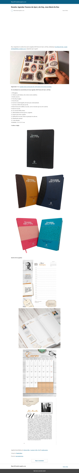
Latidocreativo (44, 450)
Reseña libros (19, 453)
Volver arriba (65, 466)
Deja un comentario (39, 460)
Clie (39, 450)
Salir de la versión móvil (39, 471)
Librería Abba (26, 450)
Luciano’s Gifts (33, 450)
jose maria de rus (19, 456)
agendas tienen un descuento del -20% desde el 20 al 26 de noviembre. (36, 86)
